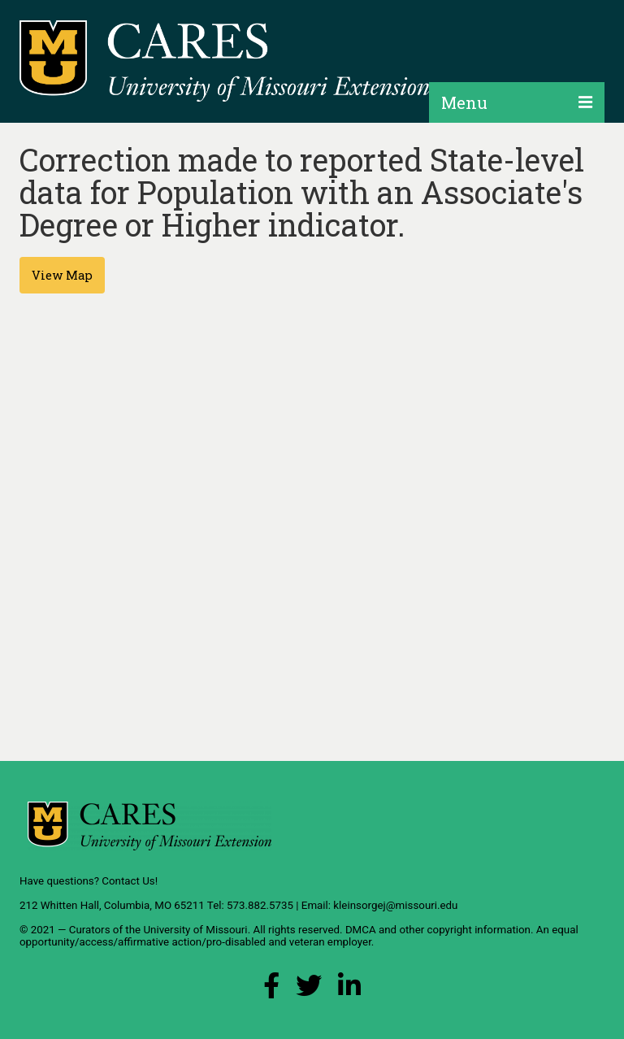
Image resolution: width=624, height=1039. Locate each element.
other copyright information (465, 930)
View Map (62, 275)
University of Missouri (195, 930)
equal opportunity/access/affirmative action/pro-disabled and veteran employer (299, 936)
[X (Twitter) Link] (309, 989)
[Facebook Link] (271, 989)
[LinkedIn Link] (349, 989)
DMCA (360, 930)
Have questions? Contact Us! (89, 881)
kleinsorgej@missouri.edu (395, 905)
